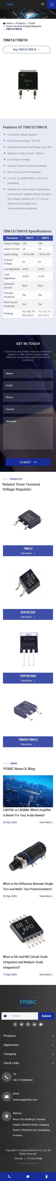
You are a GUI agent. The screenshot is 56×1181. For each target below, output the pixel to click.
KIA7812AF (28, 613)
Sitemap (18, 1158)
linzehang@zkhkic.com (25, 1099)
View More (46, 822)
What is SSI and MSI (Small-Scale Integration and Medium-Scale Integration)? (25, 962)
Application (11, 1045)
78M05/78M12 (28, 741)
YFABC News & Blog (19, 770)
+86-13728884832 (23, 1080)
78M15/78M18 (14, 29)
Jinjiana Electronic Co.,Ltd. (33, 1150)
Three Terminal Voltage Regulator (24, 26)
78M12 (28, 550)
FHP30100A (28, 677)
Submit (46, 1016)
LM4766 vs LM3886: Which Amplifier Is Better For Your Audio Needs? (27, 812)
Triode (31, 23)
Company (10, 1054)
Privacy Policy (34, 1158)
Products (20, 23)
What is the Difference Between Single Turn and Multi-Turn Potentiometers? (28, 886)
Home (9, 23)
